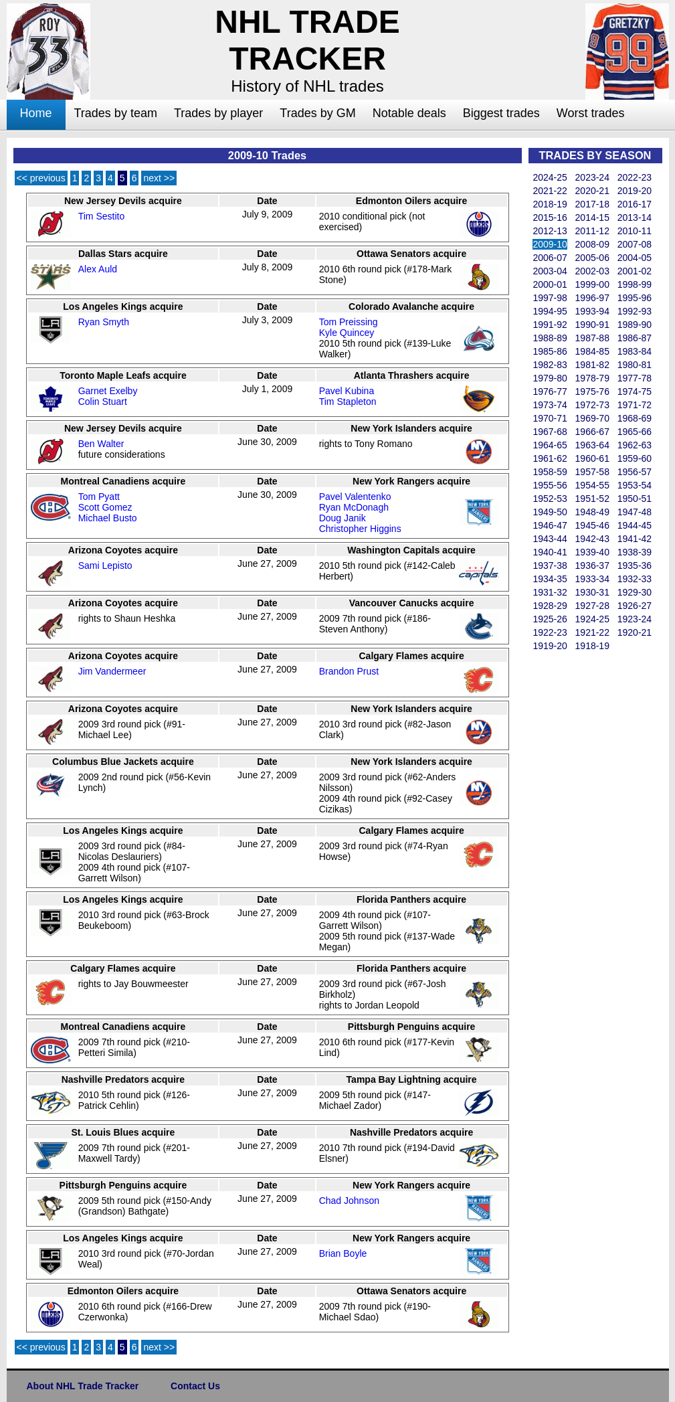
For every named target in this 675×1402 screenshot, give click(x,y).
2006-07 (550, 257)
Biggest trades (501, 113)
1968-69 (634, 418)
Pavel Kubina (347, 390)
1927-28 (592, 605)
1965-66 (634, 431)
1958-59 (550, 471)
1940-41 (550, 552)
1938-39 (634, 552)
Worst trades (591, 113)
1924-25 (592, 619)
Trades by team (115, 113)
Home (36, 113)
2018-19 (550, 204)
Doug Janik (342, 518)
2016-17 (634, 204)
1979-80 (550, 378)
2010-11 (634, 231)
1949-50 (550, 512)
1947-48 (634, 512)
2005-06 (592, 257)
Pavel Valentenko (355, 496)
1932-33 (634, 579)
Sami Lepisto (105, 565)
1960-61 (592, 458)
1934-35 (550, 579)
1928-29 (550, 605)
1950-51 (634, 498)
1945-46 (592, 525)
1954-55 (592, 485)
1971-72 (634, 405)
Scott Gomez (105, 507)
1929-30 (634, 592)
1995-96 (634, 297)
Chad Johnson (349, 1200)
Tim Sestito (101, 216)
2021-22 (550, 190)
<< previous (41, 178)
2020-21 (592, 190)
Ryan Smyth (103, 322)
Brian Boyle (343, 1253)
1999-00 (592, 284)
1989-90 (634, 324)
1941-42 (634, 538)
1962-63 (634, 445)
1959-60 (634, 458)
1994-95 (550, 311)
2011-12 (592, 231)
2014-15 (592, 217)
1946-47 (550, 525)
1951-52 (592, 498)
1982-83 (550, 364)
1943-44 (550, 538)
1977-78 (634, 378)
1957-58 (592, 471)
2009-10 (550, 244)
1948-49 (592, 512)
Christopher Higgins (360, 528)
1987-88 (592, 338)
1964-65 (550, 445)
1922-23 (550, 632)
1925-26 (550, 619)
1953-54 (634, 485)
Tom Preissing (348, 322)
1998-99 (634, 284)
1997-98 (550, 297)
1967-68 (550, 431)
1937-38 (550, 565)
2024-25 (550, 177)
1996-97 (592, 297)
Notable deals (409, 113)
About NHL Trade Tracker (83, 1386)
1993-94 (592, 311)
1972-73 (592, 405)
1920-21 (634, 632)
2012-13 (550, 231)
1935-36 (634, 565)
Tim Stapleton (348, 401)
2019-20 (634, 190)
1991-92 (550, 324)
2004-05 (634, 257)
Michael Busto (107, 518)
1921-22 (592, 632)
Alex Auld (97, 269)
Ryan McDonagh (354, 507)
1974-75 (634, 391)
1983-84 (634, 351)
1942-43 (592, 538)
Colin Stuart (102, 401)
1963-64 (592, 445)
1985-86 (550, 351)
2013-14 (634, 217)
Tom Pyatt (99, 496)
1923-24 (634, 619)
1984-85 (592, 351)
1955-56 (550, 485)
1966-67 (592, 431)
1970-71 (550, 418)
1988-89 (550, 338)
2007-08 (634, 244)
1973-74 (550, 405)
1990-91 (592, 324)
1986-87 (634, 338)
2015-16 (550, 217)
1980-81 (634, 364)
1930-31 (592, 592)
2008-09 (592, 244)
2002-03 (592, 271)
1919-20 (550, 645)
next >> (159, 178)
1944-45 (634, 525)
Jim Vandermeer (112, 671)
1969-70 (592, 418)
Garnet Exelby (108, 390)
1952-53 (550, 498)
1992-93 (634, 311)
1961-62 (550, 458)
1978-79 (592, 378)
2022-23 (634, 177)
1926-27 (634, 605)
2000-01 (550, 284)
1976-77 (550, 391)
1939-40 (592, 552)
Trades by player (218, 113)
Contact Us (195, 1386)
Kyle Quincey (346, 332)
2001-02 (634, 271)
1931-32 (550, 592)
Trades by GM (317, 113)
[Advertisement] (582, 854)
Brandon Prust (349, 671)
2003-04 (550, 271)
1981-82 (592, 364)
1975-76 (592, 391)
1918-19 (592, 645)
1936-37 (592, 565)
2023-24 (592, 177)
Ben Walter (101, 443)
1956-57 (634, 471)
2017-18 (592, 204)
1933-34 (592, 579)
